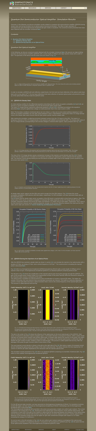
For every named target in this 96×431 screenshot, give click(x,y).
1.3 (79, 104)
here (39, 29)
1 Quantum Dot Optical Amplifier (22, 39)
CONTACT (66, 429)
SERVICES (48, 8)
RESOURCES (28, 429)
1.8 (50, 107)
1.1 (55, 55)
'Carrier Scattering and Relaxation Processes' (46, 205)
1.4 (67, 193)
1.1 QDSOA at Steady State (21, 41)
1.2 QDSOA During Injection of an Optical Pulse (27, 42)
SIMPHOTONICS (16, 8)
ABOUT (54, 429)
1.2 (75, 104)
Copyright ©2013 (80, 429)
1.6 (84, 352)
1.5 (15, 269)
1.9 (55, 107)
